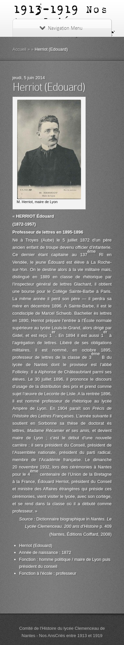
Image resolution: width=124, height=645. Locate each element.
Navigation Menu (61, 28)
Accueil (19, 49)
